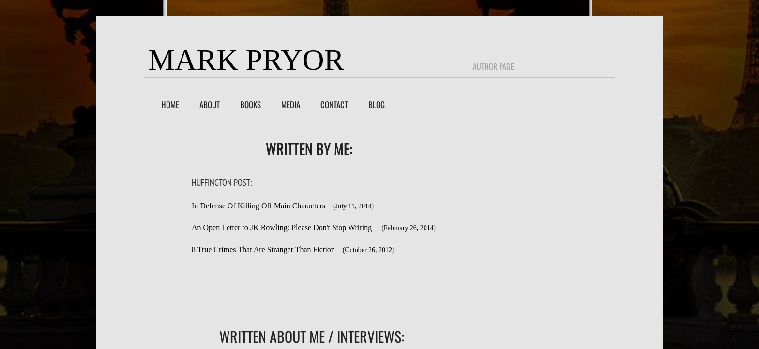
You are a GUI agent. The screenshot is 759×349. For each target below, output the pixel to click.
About (209, 104)
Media (290, 104)
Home (170, 104)
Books (250, 104)
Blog (376, 104)
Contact (334, 104)
